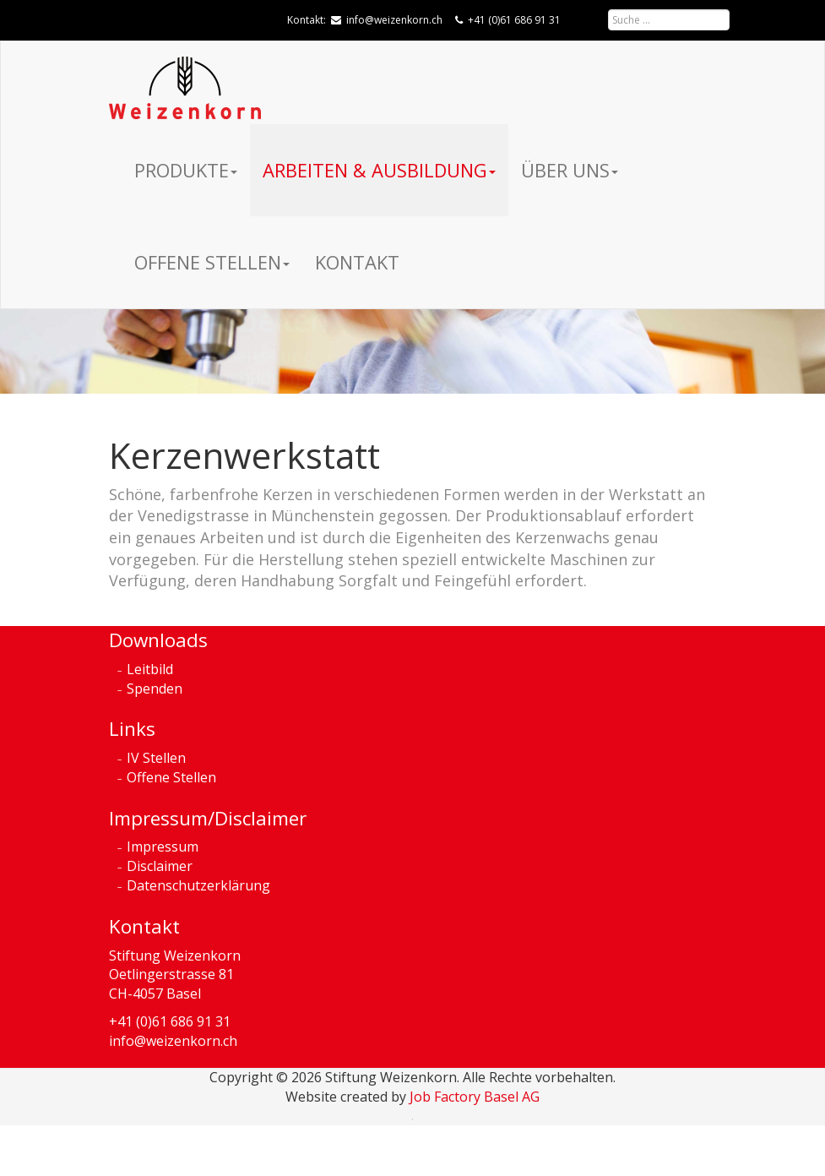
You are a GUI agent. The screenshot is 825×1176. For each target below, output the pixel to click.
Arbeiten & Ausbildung (379, 169)
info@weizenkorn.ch (394, 20)
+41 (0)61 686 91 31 (514, 20)
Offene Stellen (212, 262)
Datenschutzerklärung (198, 885)
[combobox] (669, 19)
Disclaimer (160, 866)
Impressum (162, 846)
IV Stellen (156, 758)
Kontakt (357, 262)
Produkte (185, 169)
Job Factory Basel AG (475, 1096)
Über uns (569, 169)
